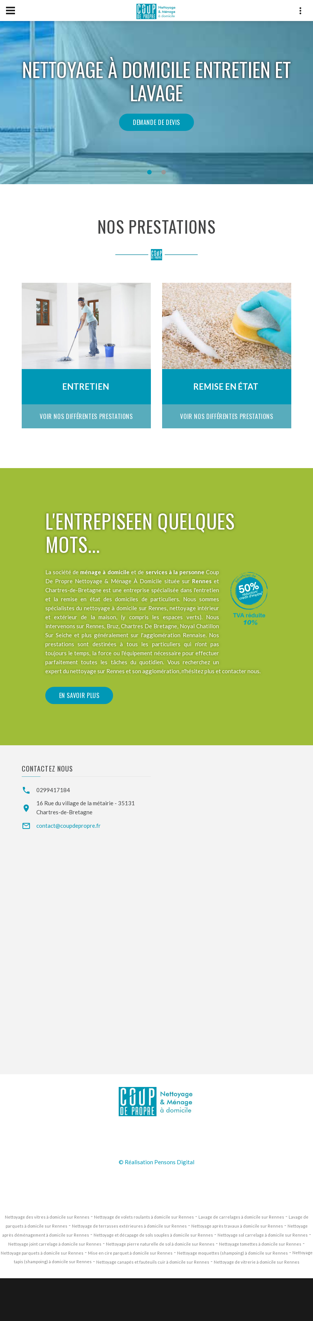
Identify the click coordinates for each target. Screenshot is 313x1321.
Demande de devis (156, 122)
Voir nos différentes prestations (86, 416)
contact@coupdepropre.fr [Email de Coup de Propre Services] (68, 825)
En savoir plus (79, 738)
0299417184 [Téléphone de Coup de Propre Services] (53, 790)
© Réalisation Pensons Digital (156, 1162)
